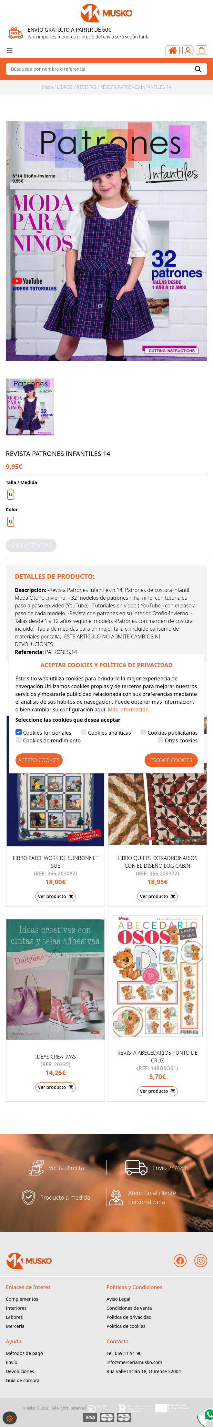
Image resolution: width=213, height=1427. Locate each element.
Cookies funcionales (47, 732)
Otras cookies (181, 740)
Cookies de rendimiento (52, 740)
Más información (128, 709)
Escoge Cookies (171, 760)
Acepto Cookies (39, 760)
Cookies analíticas (109, 732)
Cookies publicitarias (173, 732)
